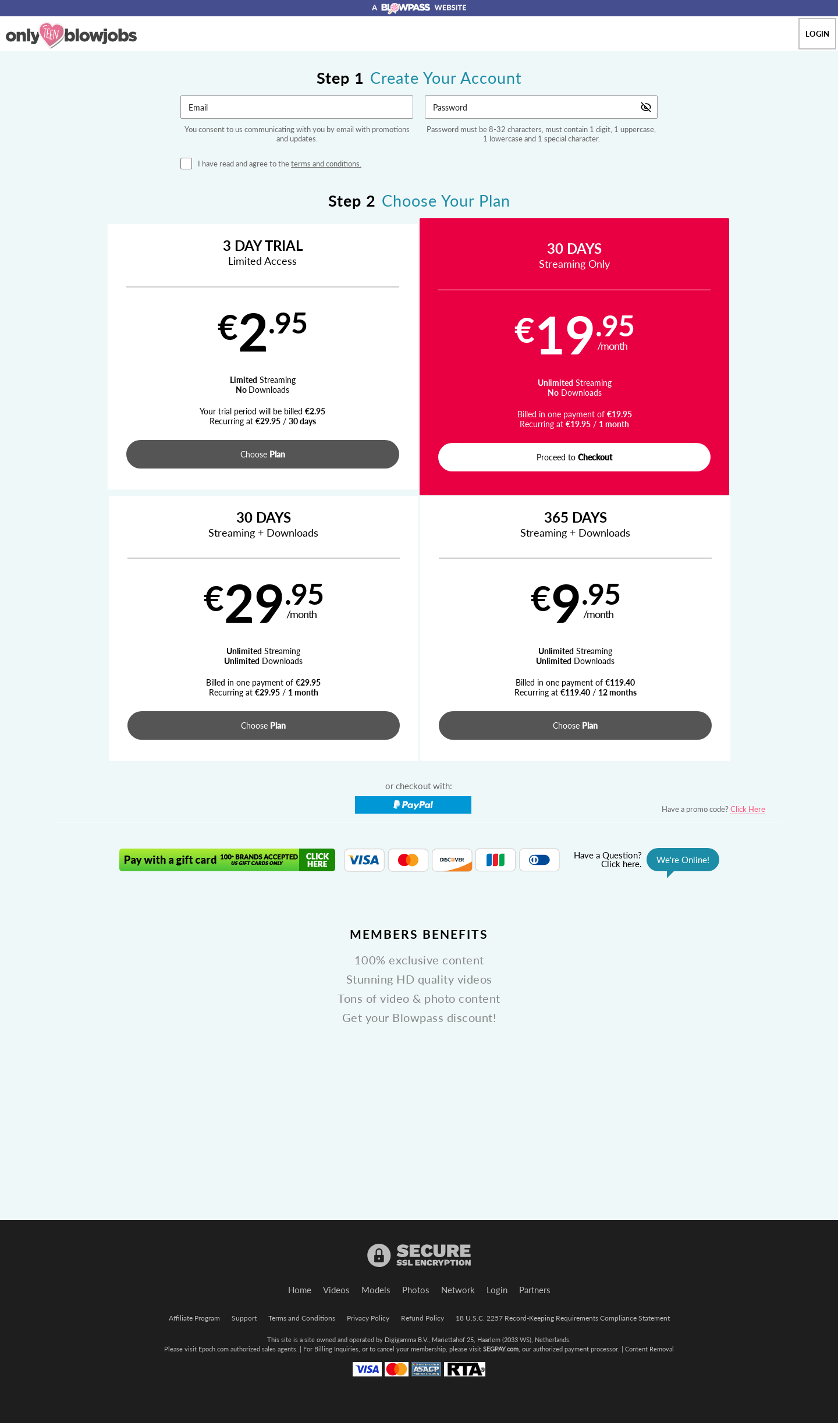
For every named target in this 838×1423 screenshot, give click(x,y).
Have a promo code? (713, 546)
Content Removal (649, 1349)
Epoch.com (213, 1349)
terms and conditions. (326, 163)
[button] (146, 358)
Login (817, 33)
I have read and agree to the (279, 164)
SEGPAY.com (501, 1349)
